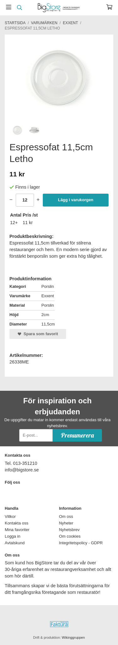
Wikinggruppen (73, 637)
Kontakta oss (16, 523)
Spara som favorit (38, 333)
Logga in (12, 536)
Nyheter (66, 523)
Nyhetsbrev (69, 529)
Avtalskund (15, 542)
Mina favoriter (17, 529)
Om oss (66, 516)
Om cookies (70, 536)
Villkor (10, 516)
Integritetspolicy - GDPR (81, 542)
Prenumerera (77, 435)
